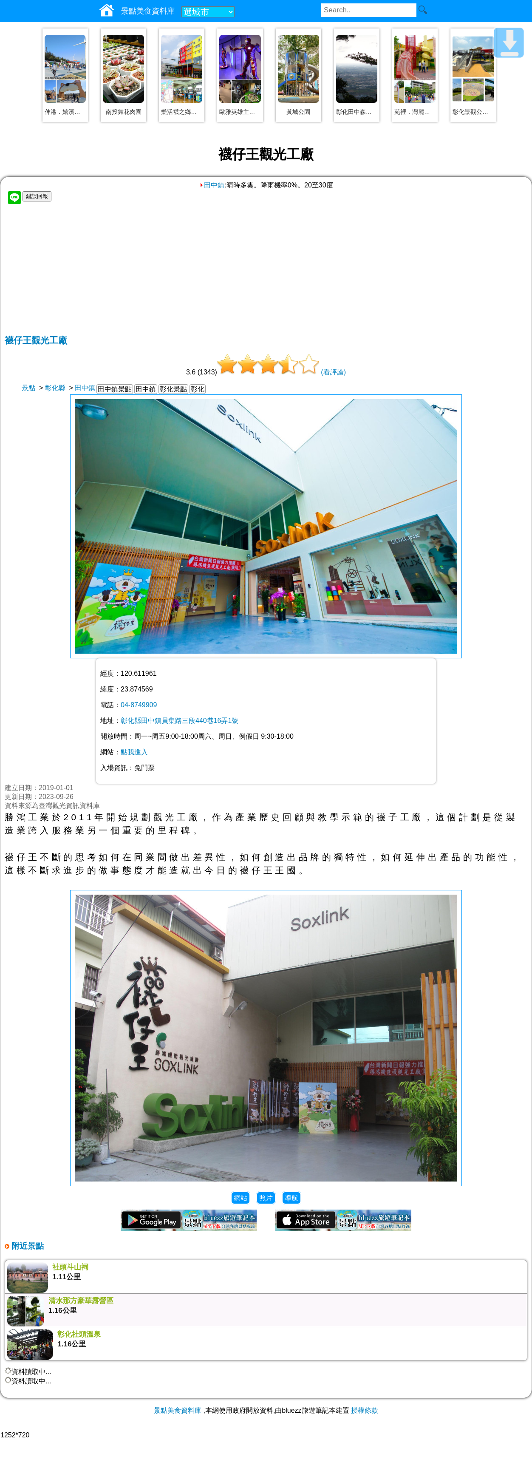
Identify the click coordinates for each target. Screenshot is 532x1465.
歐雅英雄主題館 (239, 111)
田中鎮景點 (115, 389)
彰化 (197, 389)
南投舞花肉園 (123, 111)
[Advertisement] (266, 270)
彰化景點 (173, 389)
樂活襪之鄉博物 (181, 111)
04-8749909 (139, 704)
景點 (28, 387)
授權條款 (364, 1410)
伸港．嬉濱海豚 (65, 111)
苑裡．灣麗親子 (415, 111)
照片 (266, 1197)
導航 (291, 1197)
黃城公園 (298, 111)
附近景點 (26, 1245)
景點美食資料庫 (177, 1410)
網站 (240, 1197)
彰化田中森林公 (356, 111)
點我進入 (134, 752)
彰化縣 (55, 387)
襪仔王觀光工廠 (36, 340)
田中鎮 (211, 185)
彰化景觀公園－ (473, 111)
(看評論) (333, 372)
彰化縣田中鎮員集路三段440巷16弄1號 (179, 720)
